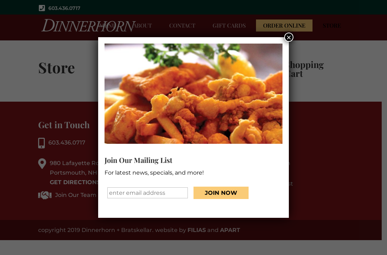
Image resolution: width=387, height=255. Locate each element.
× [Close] (288, 37)
